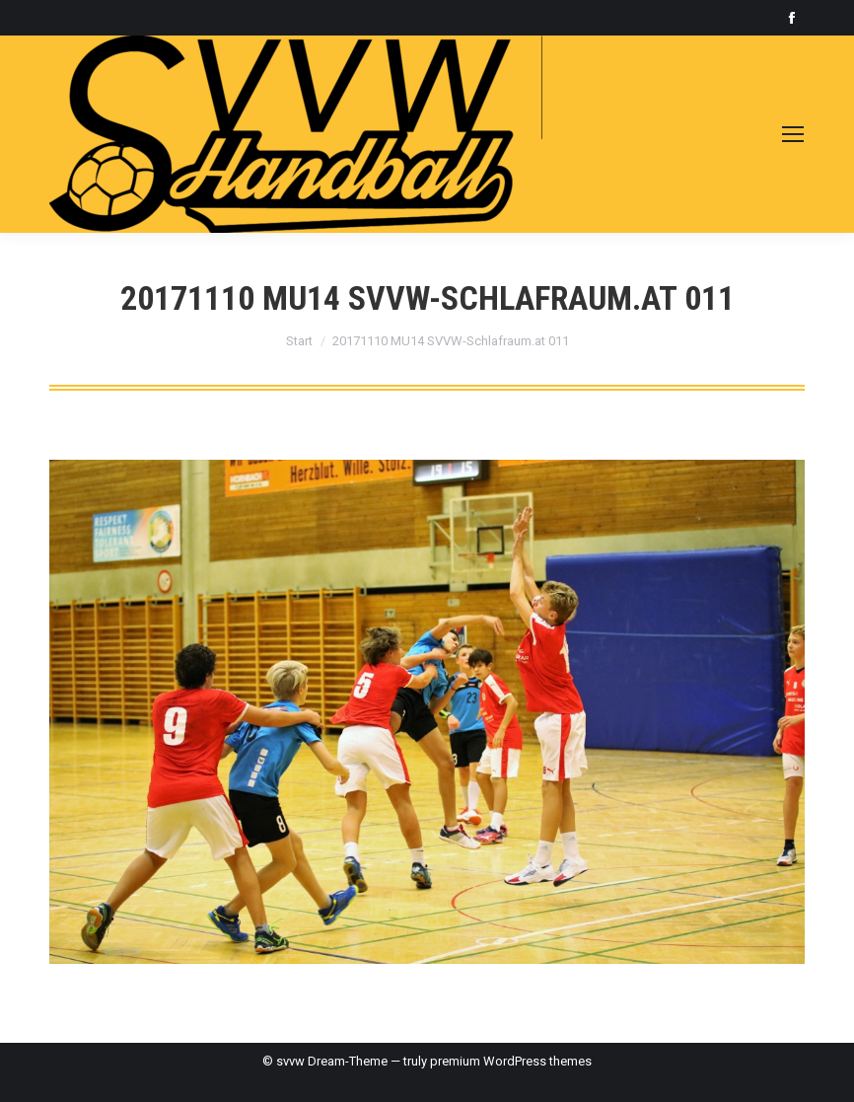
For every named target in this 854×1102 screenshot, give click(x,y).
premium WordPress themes (511, 1061)
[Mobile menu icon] (793, 134)
